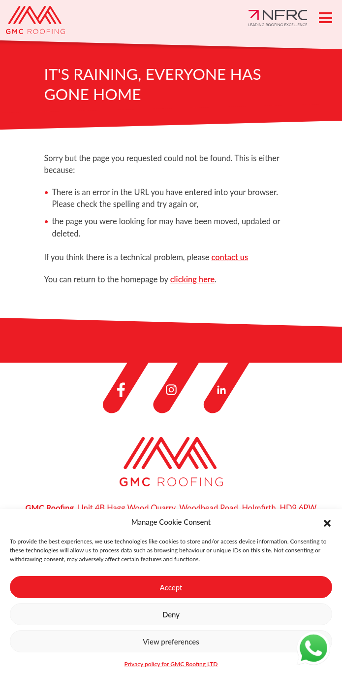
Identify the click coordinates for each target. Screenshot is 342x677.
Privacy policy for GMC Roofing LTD (171, 664)
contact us (230, 257)
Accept (171, 587)
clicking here (192, 279)
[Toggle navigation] (325, 18)
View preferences (171, 641)
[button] (327, 522)
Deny (171, 614)
